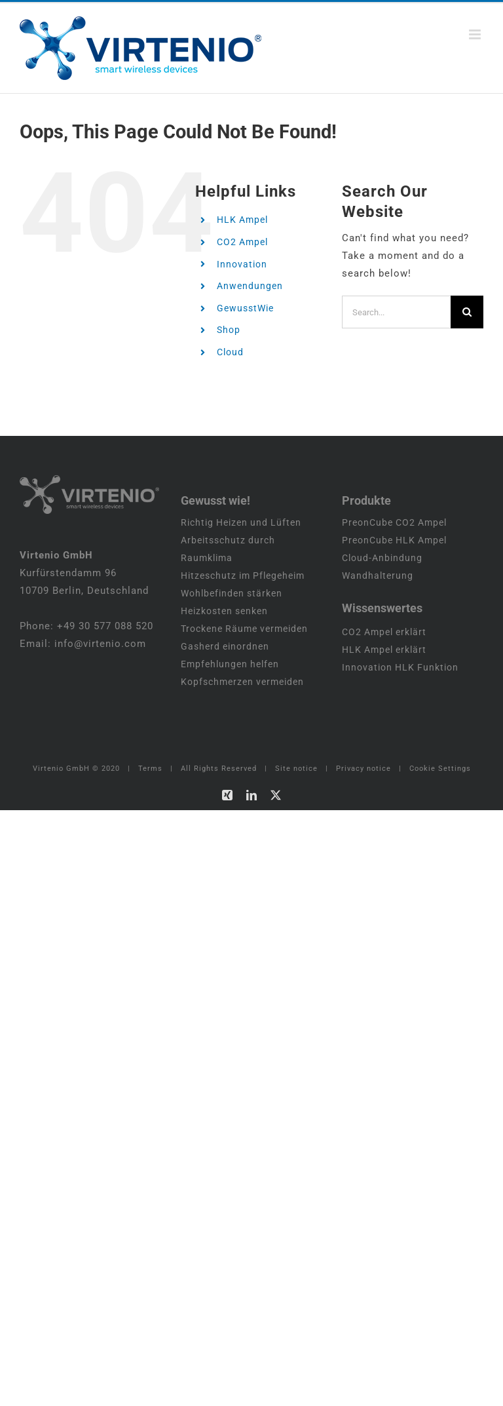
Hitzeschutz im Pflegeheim (243, 575)
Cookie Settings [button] (440, 768)
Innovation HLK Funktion (400, 667)
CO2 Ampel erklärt (384, 632)
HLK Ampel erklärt (384, 649)
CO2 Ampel (242, 242)
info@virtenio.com (100, 644)
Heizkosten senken (224, 611)
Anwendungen (250, 286)
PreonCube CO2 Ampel (394, 522)
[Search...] (396, 312)
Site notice (296, 768)
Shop (228, 329)
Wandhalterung (377, 575)
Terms (150, 768)
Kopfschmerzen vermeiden (242, 681)
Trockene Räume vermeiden (244, 628)
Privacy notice (363, 768)
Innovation (242, 264)
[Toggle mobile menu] (476, 34)
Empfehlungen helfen (230, 664)
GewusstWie (245, 308)
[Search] (467, 312)
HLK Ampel (242, 219)
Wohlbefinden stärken (231, 593)
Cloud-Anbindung (382, 558)
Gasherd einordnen (225, 646)
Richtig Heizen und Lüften (241, 522)
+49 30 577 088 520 (105, 626)
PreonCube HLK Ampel (394, 540)
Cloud (230, 352)
